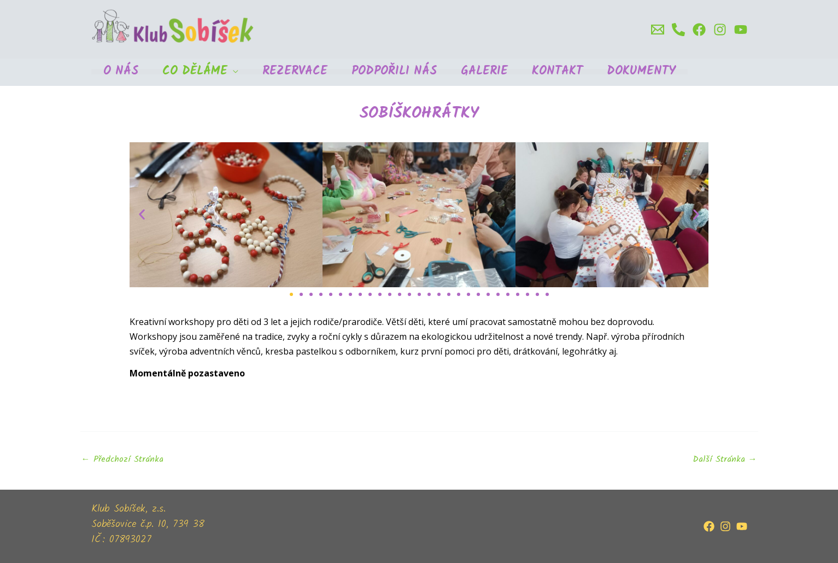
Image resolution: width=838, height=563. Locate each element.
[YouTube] (741, 526)
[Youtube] (740, 29)
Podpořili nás (394, 71)
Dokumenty (641, 71)
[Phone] (678, 29)
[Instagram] (719, 29)
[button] (142, 215)
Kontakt (557, 71)
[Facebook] (699, 29)
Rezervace (294, 71)
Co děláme (194, 71)
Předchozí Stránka (122, 459)
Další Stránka (725, 459)
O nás (120, 71)
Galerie (484, 71)
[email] (657, 29)
